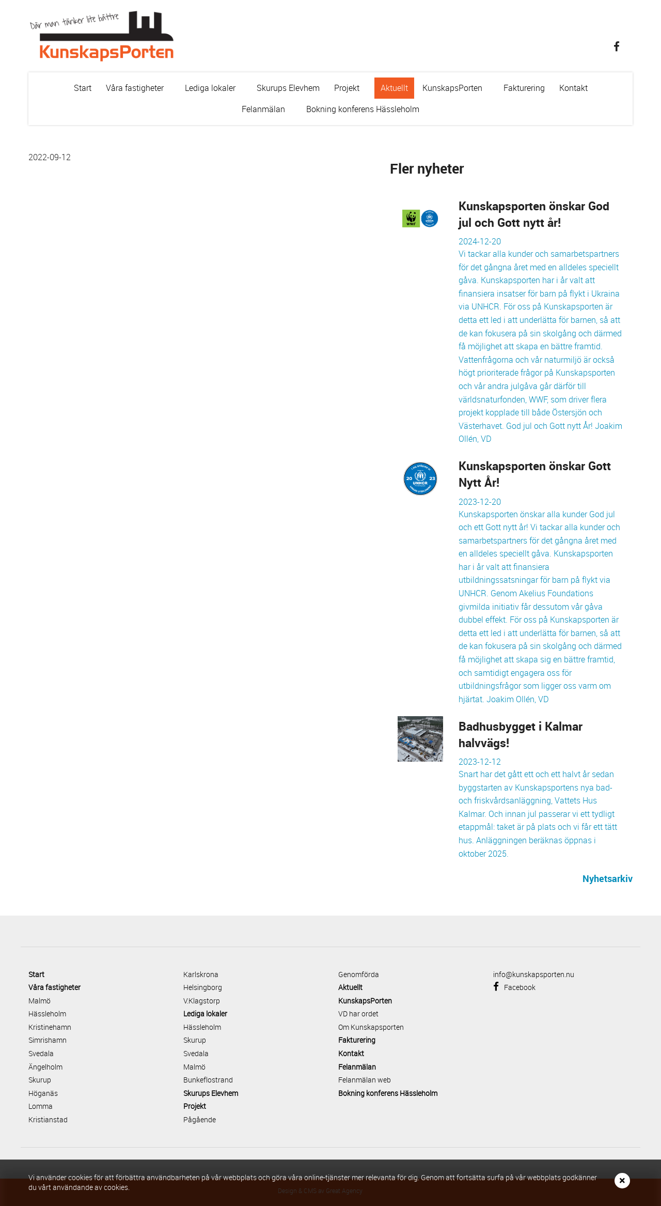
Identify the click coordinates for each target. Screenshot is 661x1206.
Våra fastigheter (141, 90)
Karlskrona (200, 974)
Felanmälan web (364, 1080)
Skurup (39, 1080)
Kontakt (573, 88)
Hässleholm (47, 1013)
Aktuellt (394, 88)
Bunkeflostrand (208, 1080)
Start (82, 88)
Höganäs (43, 1093)
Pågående (199, 1119)
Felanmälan (269, 111)
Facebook (514, 987)
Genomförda (358, 974)
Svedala (41, 1053)
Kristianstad (48, 1119)
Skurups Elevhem (288, 88)
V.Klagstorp (201, 1001)
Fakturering (524, 88)
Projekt (352, 90)
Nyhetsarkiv (608, 878)
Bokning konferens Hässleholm (362, 109)
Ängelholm (45, 1067)
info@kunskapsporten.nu (533, 974)
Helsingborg (202, 987)
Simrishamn (47, 1040)
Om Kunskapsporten (371, 1027)
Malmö (39, 1001)
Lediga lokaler (216, 90)
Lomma (40, 1106)
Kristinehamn (49, 1027)
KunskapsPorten (458, 90)
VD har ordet (358, 1013)
